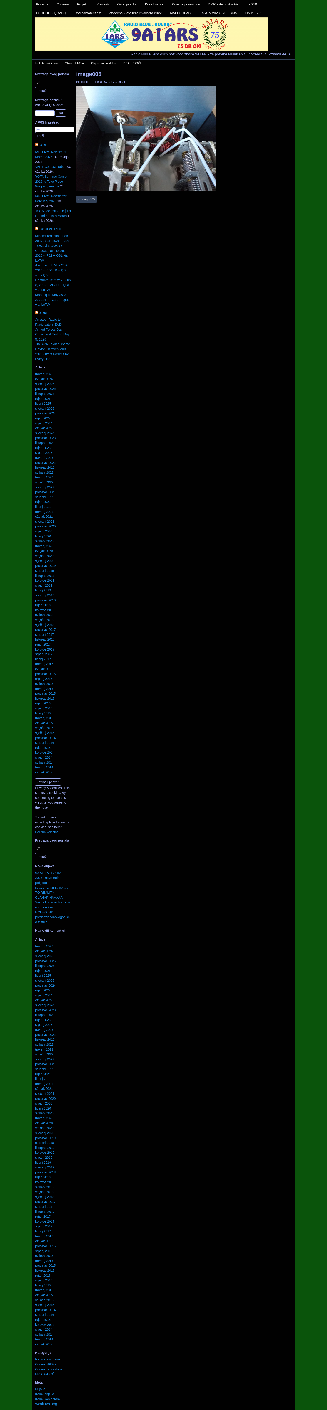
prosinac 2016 (45, 674)
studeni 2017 (44, 634)
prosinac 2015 (45, 693)
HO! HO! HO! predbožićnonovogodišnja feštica (52, 917)
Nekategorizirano (46, 63)
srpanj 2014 (43, 757)
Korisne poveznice (186, 4)
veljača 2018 (44, 620)
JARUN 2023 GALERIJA (218, 13)
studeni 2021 (44, 497)
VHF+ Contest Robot (50, 167)
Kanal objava (44, 1394)
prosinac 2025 (45, 389)
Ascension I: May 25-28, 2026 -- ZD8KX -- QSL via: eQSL (52, 270)
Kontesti (103, 4)
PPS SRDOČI (132, 63)
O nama (63, 4)
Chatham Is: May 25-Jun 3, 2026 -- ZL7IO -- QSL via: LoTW (53, 285)
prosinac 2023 (45, 438)
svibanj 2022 (44, 472)
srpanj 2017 (43, 654)
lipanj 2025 (43, 403)
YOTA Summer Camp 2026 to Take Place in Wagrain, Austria (51, 181)
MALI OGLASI (180, 13)
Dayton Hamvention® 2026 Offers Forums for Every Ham (52, 354)
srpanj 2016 (43, 679)
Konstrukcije (154, 4)
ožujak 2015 (44, 723)
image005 (89, 74)
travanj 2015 (44, 718)
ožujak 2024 (44, 428)
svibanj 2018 (44, 615)
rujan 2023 (43, 448)
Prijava (40, 1389)
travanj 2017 (44, 664)
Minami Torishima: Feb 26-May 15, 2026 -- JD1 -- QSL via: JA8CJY (53, 240)
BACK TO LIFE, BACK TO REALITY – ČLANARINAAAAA (51, 892)
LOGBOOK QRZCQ (51, 13)
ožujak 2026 (44, 379)
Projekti (82, 4)
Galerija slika (127, 4)
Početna (42, 4)
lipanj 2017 (43, 659)
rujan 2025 (43, 399)
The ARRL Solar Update (52, 344)
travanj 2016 (44, 689)
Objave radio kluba (103, 63)
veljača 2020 (44, 556)
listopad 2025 (45, 394)
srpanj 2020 (43, 531)
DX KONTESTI (50, 229)
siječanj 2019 (44, 595)
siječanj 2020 (44, 561)
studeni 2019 (44, 571)
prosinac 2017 (45, 629)
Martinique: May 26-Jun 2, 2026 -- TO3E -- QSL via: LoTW (52, 299)
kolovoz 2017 (44, 649)
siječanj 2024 (44, 433)
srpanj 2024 (43, 423)
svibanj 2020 (44, 541)
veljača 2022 (44, 482)
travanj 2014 (44, 767)
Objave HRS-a (74, 63)
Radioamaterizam (87, 13)
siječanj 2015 (44, 733)
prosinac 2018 (45, 600)
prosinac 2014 (45, 738)
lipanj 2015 (43, 713)
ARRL (43, 313)
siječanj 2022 (44, 487)
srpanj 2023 (43, 452)
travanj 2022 (44, 477)
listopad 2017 (45, 639)
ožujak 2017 (44, 669)
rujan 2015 (43, 703)
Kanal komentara (47, 1399)
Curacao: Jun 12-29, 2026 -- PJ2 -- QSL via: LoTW (52, 255)
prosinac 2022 (45, 462)
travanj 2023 (44, 457)
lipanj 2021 (43, 507)
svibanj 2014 (44, 762)
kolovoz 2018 (44, 610)
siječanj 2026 (44, 384)
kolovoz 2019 (44, 580)
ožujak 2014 (44, 772)
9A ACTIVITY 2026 (49, 873)
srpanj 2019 (43, 585)
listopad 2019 (45, 576)
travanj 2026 (44, 374)
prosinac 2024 (45, 413)
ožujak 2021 (44, 516)
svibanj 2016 (44, 684)
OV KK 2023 (254, 13)
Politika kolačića (46, 832)
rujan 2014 (43, 747)
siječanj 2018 (44, 625)
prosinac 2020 (45, 526)
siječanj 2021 (44, 521)
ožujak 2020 (44, 551)
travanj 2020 (44, 546)
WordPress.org (46, 1404)
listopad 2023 (45, 443)
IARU (43, 145)
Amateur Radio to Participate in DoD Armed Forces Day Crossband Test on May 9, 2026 (52, 329)
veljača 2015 (44, 728)
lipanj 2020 (43, 536)
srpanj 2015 (43, 708)
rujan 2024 (43, 418)
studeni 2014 (44, 742)
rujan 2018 (43, 605)
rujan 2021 (43, 502)
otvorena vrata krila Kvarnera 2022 (135, 13)
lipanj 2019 (43, 590)
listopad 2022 (45, 467)
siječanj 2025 (44, 408)
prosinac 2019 (45, 566)
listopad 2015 (45, 698)
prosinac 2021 (45, 492)
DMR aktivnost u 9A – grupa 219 (232, 4)
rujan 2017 (43, 644)
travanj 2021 (44, 512)
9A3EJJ (120, 81)
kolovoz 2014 (44, 752)
